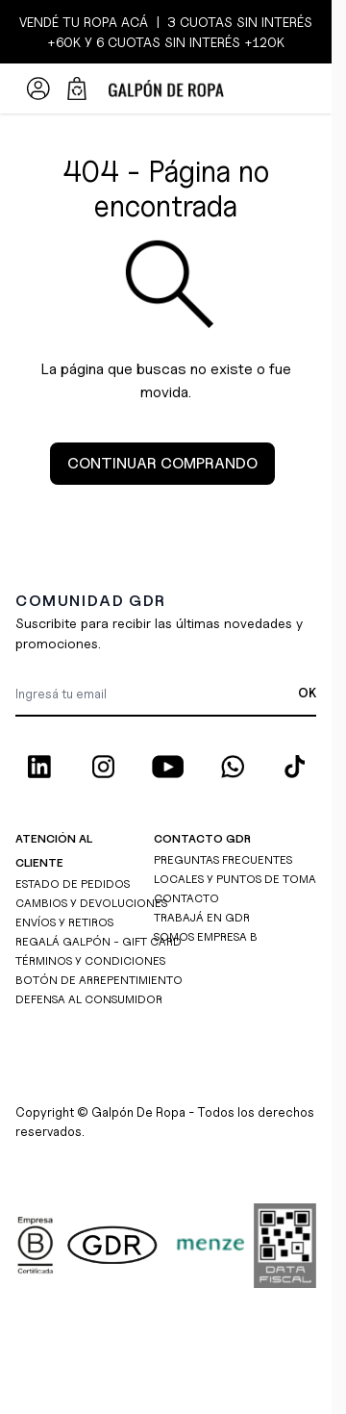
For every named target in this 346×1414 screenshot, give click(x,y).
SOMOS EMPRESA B (206, 936)
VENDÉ (40, 21)
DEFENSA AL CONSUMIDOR (88, 999)
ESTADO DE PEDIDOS (72, 883)
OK (307, 692)
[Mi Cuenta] (38, 88)
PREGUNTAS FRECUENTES (223, 859)
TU (71, 21)
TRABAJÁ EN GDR (202, 917)
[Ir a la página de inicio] (166, 88)
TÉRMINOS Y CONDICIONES (90, 960)
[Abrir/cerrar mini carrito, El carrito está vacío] (77, 88)
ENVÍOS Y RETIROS (64, 922)
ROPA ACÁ (114, 21)
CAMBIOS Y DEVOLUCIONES (91, 903)
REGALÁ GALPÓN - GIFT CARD (98, 941)
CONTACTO (186, 898)
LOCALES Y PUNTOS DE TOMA (235, 878)
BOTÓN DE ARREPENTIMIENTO (99, 979)
